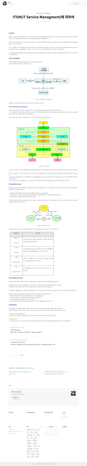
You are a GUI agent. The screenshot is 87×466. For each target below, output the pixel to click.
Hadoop (29, 446)
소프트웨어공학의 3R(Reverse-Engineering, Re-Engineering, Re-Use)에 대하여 (55, 371)
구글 (28, 457)
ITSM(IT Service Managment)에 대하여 (43, 17)
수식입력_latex (12, 429)
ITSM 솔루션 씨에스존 (17, 342)
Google (34, 443)
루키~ (10, 2)
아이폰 (36, 432)
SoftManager (15, 330)
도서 (37, 451)
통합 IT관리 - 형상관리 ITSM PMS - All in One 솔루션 (26, 332)
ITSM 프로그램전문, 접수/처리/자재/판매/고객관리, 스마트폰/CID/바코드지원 (32, 344)
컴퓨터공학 (12, 368)
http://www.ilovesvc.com (17, 339)
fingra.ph (35, 440)
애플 (32, 457)
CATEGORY (79, 3)
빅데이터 (29, 429)
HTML (33, 454)
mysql (36, 448)
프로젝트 (29, 443)
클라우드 (29, 451)
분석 (28, 454)
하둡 (35, 437)
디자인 (38, 435)
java (38, 429)
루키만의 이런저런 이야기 (18, 394)
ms (39, 446)
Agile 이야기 (11, 374)
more (40, 426)
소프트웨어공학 (19, 368)
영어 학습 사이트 (12, 433)
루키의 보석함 (16, 392)
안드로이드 (29, 435)
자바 (31, 432)
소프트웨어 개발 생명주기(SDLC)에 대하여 (53, 374)
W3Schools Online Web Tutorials (16, 431)
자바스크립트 (30, 448)
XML (34, 429)
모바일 (37, 457)
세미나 (37, 454)
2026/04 (51, 427)
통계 (31, 437)
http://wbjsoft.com (15, 327)
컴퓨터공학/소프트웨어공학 (43, 13)
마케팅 (34, 446)
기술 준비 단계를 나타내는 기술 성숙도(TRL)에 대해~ (19, 371)
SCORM (29, 440)
